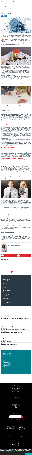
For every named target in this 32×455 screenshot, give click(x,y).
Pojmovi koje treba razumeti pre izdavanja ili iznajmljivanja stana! (12, 321)
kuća (12, 210)
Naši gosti (4, 295)
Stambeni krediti (5, 366)
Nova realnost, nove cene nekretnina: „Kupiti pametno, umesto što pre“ (13, 329)
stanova (10, 210)
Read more (29, 346)
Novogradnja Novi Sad (6, 365)
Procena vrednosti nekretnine (7, 371)
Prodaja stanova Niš (6, 357)
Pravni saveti (9, 13)
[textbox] (6, 272)
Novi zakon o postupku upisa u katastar (9, 262)
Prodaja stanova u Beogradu (10, 425)
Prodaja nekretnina (6, 360)
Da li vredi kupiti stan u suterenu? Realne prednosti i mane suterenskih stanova (14, 335)
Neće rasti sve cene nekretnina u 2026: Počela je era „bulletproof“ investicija (13, 326)
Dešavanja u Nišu (5, 299)
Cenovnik (16, 406)
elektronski (25, 238)
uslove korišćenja (15, 419)
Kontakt (16, 408)
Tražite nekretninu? (16, 403)
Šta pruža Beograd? (6, 288)
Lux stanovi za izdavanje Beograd (10, 428)
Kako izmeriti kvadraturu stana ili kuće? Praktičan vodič (10, 344)
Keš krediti (4, 367)
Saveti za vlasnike (5, 286)
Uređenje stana (5, 283)
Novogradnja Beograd (6, 362)
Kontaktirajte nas (16, 394)
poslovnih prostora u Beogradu (19, 210)
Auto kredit (4, 368)
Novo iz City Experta (6, 279)
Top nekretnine (5, 294)
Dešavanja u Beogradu (6, 290)
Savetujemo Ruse (5, 297)
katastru (2, 39)
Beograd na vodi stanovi (6, 363)
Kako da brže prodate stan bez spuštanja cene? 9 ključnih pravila (12, 332)
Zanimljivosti (4, 287)
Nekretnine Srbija (21, 427)
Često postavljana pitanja (16, 405)
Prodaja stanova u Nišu (10, 427)
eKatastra (9, 228)
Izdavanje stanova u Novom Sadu (10, 424)
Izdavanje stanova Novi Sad (7, 354)
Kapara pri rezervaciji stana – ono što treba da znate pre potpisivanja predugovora (15, 318)
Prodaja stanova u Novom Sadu (10, 426)
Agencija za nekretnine (6, 361)
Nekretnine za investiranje (21, 429)
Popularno (7, 315)
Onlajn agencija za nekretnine (16, 404)
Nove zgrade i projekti (6, 284)
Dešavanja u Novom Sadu (7, 291)
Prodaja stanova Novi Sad (7, 356)
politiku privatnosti (20, 419)
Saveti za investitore (6, 302)
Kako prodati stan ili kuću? (7, 261)
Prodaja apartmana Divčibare (7, 364)
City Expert (27, 208)
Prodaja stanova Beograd (7, 355)
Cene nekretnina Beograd (21, 428)
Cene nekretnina (16, 409)
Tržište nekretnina (5, 282)
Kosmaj (4, 301)
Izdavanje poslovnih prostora (7, 372)
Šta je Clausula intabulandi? (6, 341)
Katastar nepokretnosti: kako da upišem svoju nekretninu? (13, 263)
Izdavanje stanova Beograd (7, 353)
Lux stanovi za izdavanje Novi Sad (10, 429)
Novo (3, 315)
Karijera (16, 407)
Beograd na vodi (21, 424)
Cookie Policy (13, 450)
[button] (1, 1)
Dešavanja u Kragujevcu (6, 298)
